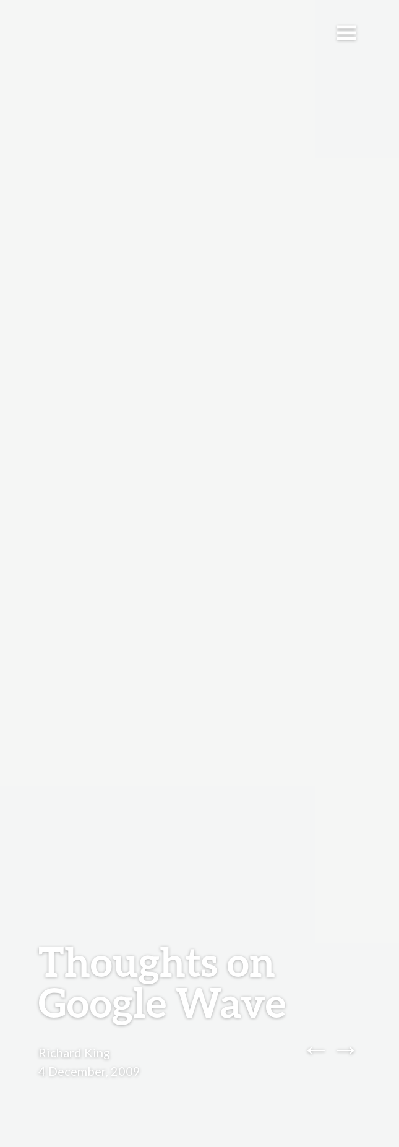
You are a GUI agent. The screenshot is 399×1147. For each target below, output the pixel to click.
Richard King (74, 1052)
